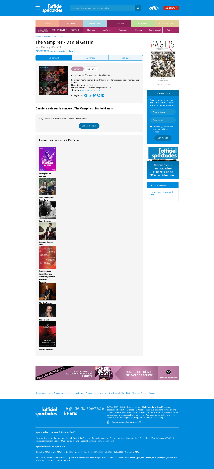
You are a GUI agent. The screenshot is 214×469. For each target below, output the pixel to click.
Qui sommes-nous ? (43, 393)
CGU (128, 393)
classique (91, 30)
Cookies (151, 393)
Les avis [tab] (126, 57)
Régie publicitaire (76, 393)
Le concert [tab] (54, 57)
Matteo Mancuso (46, 349)
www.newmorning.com (90, 90)
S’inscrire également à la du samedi (163, 129)
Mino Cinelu (44, 320)
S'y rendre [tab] (90, 57)
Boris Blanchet (45, 221)
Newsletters (114, 393)
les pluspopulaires (43, 30)
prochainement (59, 30)
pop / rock (123, 30)
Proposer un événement (96, 393)
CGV (122, 393)
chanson (138, 30)
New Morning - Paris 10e (48, 47)
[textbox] (102, 8)
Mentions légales (139, 393)
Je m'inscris (162, 138)
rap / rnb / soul (155, 30)
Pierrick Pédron (45, 303)
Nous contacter (60, 393)
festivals (75, 30)
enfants (142, 23)
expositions (95, 23)
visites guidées (166, 23)
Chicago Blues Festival (45, 175)
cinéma (47, 23)
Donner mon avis (89, 125)
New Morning (82, 85)
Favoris (71, 51)
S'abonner (170, 7)
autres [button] (170, 30)
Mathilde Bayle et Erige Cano (46, 198)
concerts (119, 23)
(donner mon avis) (57, 51)
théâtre (71, 23)
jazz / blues (106, 30)
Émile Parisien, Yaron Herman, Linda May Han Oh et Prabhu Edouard (47, 276)
